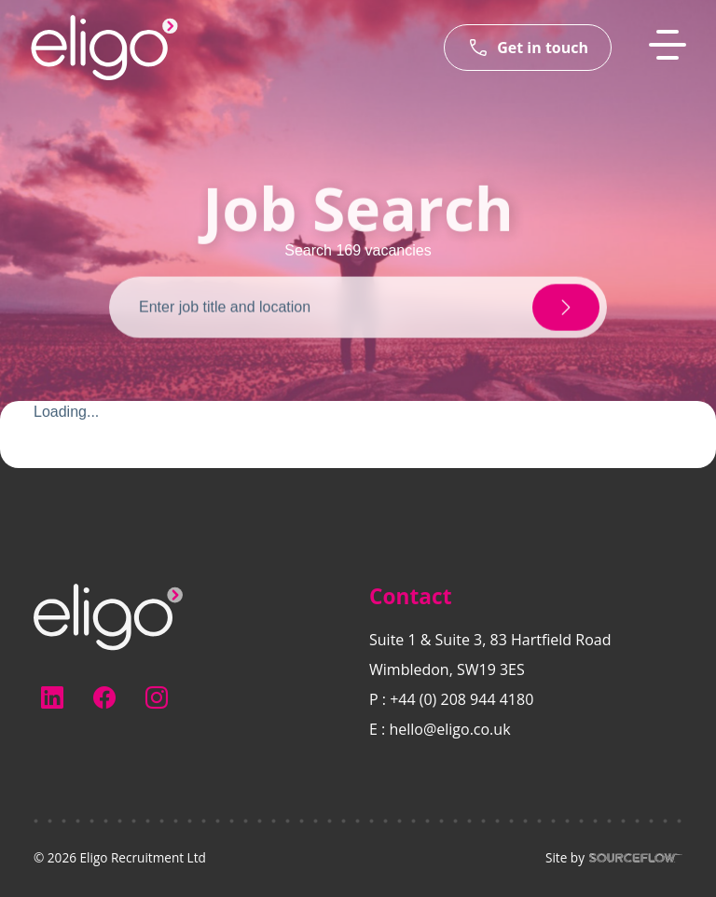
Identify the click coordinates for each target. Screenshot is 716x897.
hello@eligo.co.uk (449, 729)
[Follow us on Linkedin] (52, 697)
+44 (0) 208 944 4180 (461, 699)
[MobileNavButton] (667, 44)
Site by (613, 858)
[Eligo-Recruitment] (104, 47)
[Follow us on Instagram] (156, 697)
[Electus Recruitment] (108, 615)
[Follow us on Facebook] (104, 697)
